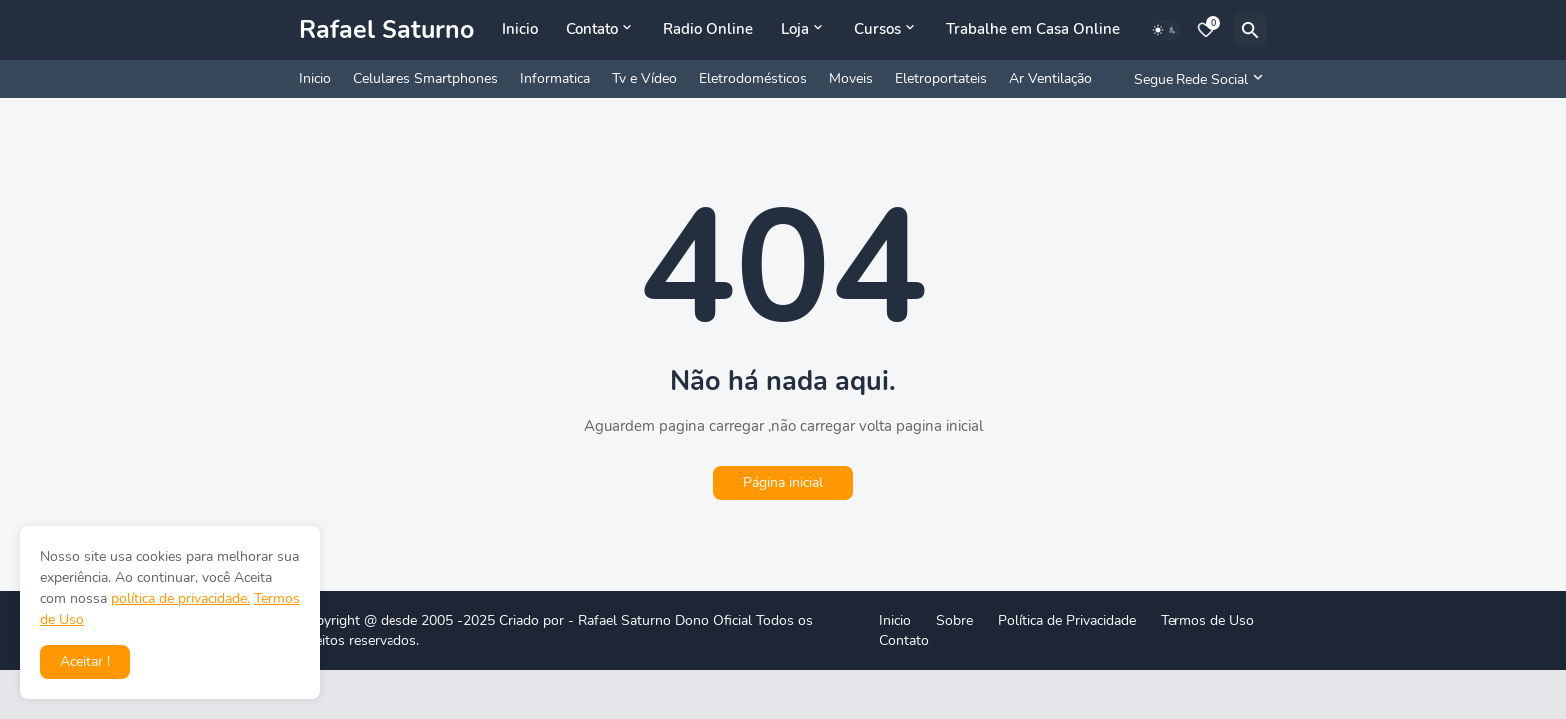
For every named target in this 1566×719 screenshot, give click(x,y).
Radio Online (708, 29)
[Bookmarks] (1206, 30)
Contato (592, 29)
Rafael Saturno (386, 30)
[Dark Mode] (1164, 30)
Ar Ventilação (1050, 78)
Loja (795, 29)
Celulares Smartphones (425, 78)
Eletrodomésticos (753, 78)
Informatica (555, 78)
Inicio (520, 29)
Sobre (954, 620)
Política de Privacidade (1067, 620)
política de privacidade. (180, 598)
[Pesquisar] (1250, 30)
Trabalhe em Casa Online (1033, 29)
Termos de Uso (1207, 620)
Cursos (877, 29)
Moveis (851, 78)
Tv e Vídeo (644, 78)
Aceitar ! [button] (85, 661)
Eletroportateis (941, 78)
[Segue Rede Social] (1195, 79)
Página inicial (783, 482)
